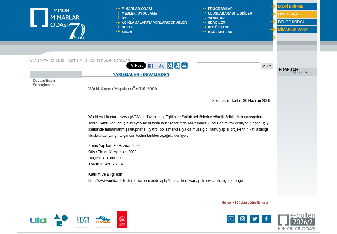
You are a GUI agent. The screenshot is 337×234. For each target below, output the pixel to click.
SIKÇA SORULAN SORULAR (107, 60)
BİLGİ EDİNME (290, 6)
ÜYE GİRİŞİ (288, 14)
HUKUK (129, 27)
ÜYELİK (129, 18)
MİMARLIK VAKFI (293, 29)
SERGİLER (217, 22)
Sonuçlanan (42, 85)
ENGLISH (58, 60)
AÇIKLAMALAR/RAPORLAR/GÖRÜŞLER (156, 22)
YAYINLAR (217, 18)
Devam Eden (42, 80)
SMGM (128, 32)
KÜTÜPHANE (220, 27)
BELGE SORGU (292, 22)
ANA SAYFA (39, 60)
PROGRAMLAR (221, 8)
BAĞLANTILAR (221, 32)
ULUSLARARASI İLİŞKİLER (231, 13)
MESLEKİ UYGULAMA (141, 13)
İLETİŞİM (75, 60)
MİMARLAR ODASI (138, 8)
